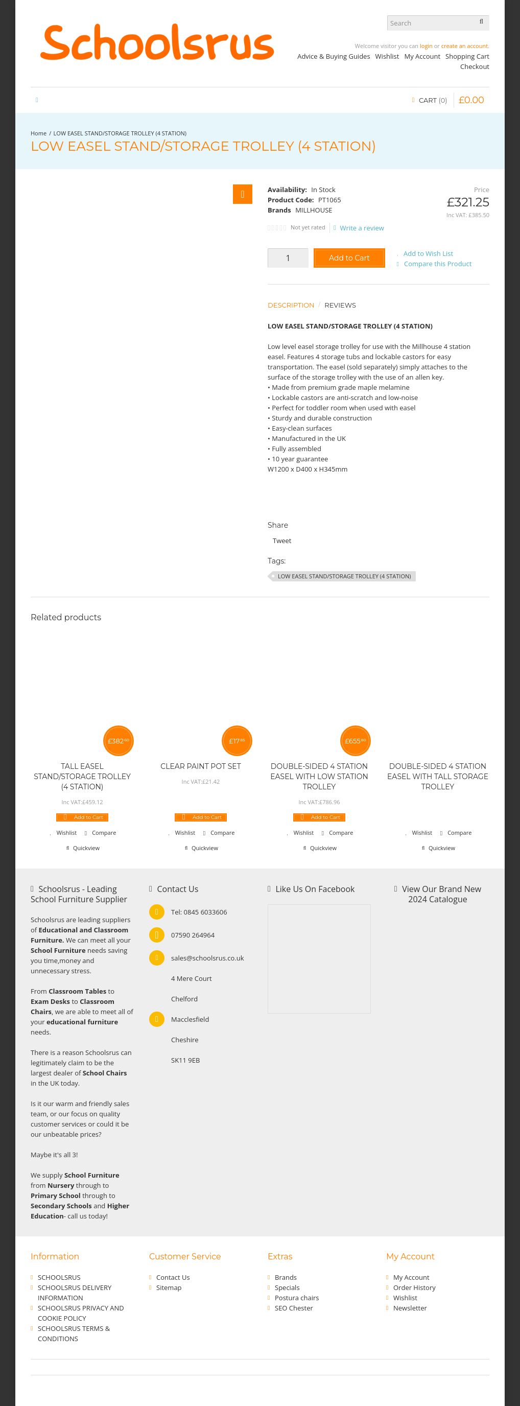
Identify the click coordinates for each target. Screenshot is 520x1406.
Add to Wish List (428, 253)
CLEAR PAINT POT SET (200, 766)
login (426, 46)
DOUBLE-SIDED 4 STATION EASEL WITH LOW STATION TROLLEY (319, 776)
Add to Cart (349, 258)
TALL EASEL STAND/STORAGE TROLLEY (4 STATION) (82, 776)
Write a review (359, 228)
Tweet (282, 540)
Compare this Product (437, 263)
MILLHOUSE (313, 210)
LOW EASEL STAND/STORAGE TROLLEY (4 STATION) (120, 133)
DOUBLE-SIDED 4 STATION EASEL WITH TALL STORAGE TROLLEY (437, 776)
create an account (464, 46)
